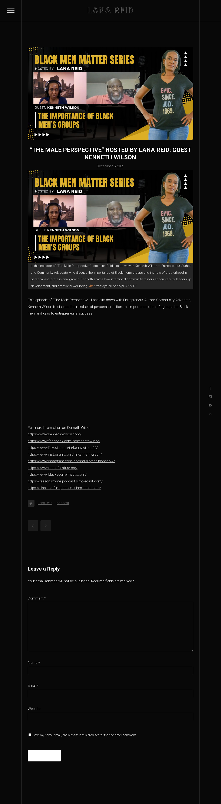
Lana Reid (45, 503)
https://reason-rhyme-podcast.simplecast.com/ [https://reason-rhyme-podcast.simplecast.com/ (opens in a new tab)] (65, 481)
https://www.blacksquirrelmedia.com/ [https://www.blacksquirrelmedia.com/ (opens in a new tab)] (57, 474)
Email (33, 685)
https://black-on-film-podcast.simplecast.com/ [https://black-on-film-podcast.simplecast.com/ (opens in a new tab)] (64, 488)
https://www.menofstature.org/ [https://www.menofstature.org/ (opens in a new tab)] (52, 468)
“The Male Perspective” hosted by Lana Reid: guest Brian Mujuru (45, 525)
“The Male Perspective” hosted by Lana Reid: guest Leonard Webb (33, 525)
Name (34, 662)
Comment (37, 598)
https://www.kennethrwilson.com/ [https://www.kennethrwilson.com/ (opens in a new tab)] (55, 434)
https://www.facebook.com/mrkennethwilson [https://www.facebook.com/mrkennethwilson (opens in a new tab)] (64, 441)
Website (34, 709)
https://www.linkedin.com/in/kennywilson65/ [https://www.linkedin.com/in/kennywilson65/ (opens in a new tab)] (63, 447)
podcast (62, 503)
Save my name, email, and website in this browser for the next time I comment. (84, 735)
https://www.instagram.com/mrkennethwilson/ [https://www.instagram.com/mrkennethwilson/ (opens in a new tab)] (65, 454)
